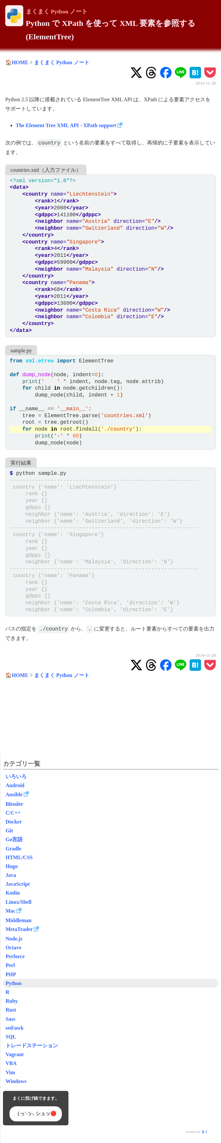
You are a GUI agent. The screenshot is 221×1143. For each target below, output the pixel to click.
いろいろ (16, 776)
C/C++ (13, 813)
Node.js (14, 938)
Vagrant (15, 1054)
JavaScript (18, 884)
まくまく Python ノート (57, 11)
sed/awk (15, 1028)
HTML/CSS (19, 857)
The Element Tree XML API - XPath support (66, 125)
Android (15, 785)
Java (11, 875)
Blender (14, 804)
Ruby (12, 1001)
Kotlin (13, 893)
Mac (10, 911)
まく (204, 1131)
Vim (10, 1072)
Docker (14, 821)
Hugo (12, 866)
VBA (11, 1063)
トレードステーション (32, 1045)
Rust (11, 1010)
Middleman (18, 920)
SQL (11, 1036)
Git (9, 830)
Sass (10, 1019)
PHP (11, 974)
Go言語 (14, 839)
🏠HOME (16, 62)
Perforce (15, 956)
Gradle (13, 848)
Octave (13, 947)
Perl (10, 965)
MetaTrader (19, 929)
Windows (16, 1081)
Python (14, 983)
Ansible (14, 794)
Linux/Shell (18, 902)
